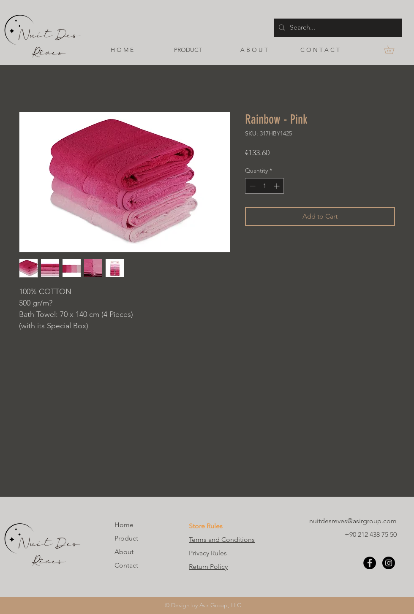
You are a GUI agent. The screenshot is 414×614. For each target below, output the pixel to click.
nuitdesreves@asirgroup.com (353, 521)
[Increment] (277, 186)
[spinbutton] (264, 186)
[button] (393, 50)
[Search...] (337, 28)
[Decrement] (251, 186)
